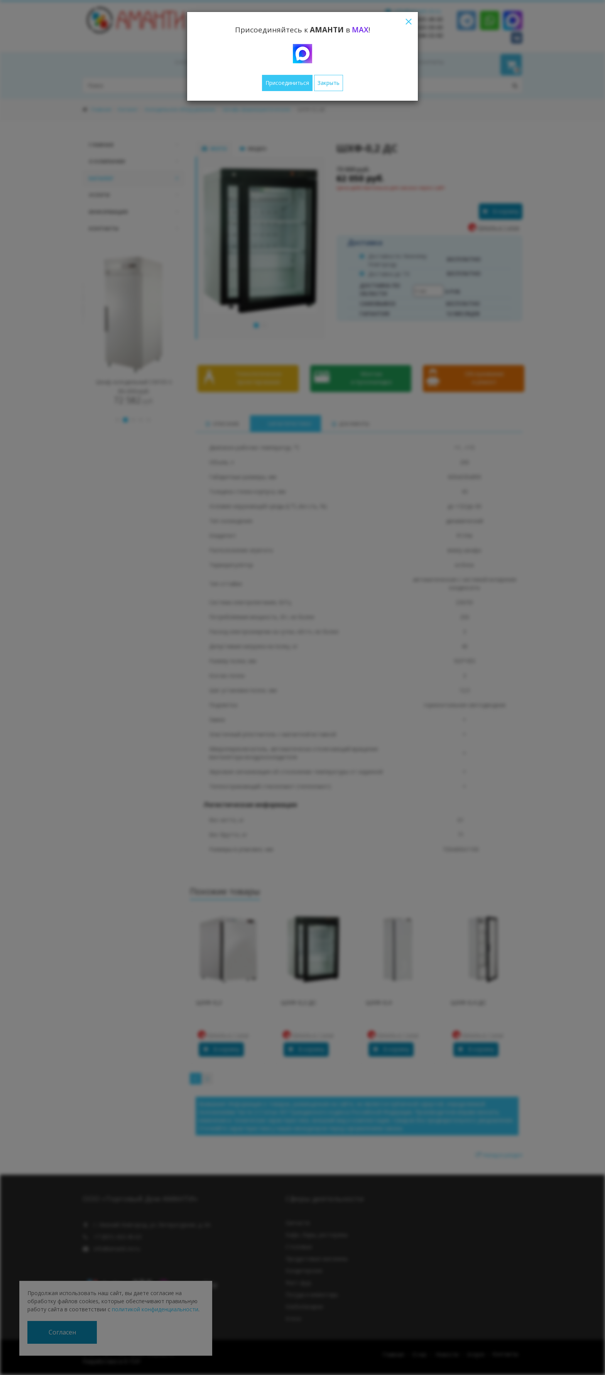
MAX (360, 30)
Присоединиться (287, 82)
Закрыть (329, 82)
